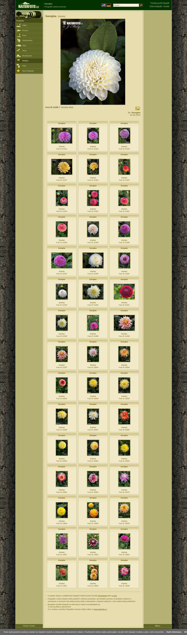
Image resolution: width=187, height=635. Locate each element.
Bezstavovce (27, 56)
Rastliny (25, 61)
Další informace (174, 632)
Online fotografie (156, 6)
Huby (24, 66)
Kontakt (166, 6)
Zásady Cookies (29, 626)
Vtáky (24, 25)
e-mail (114, 596)
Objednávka (102, 596)
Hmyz (24, 50)
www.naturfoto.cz (100, 609)
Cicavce (25, 30)
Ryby (24, 46)
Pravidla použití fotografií (160, 3)
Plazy (24, 35)
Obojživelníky (27, 40)
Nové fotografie (28, 71)
